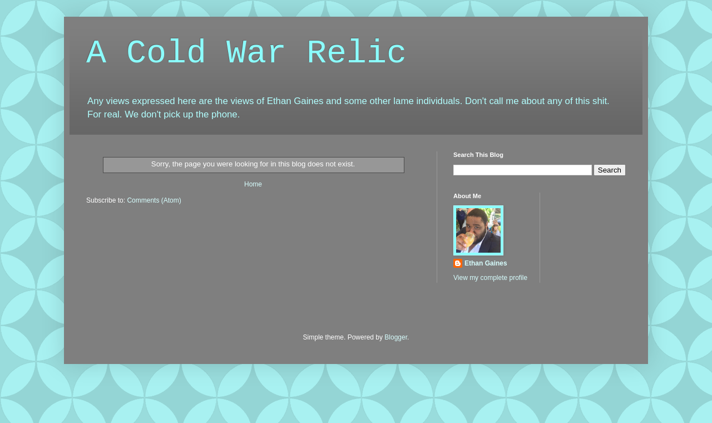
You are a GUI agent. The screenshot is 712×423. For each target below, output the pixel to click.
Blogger (395, 337)
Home (253, 184)
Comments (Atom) (154, 200)
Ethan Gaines (485, 263)
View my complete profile (490, 278)
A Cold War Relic (246, 53)
